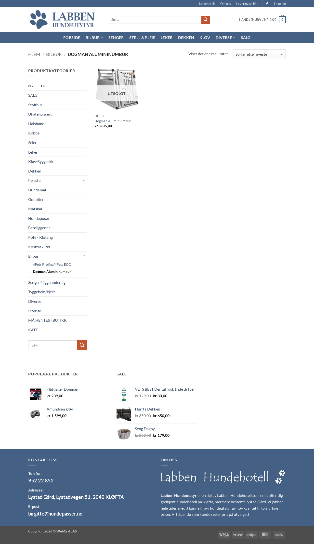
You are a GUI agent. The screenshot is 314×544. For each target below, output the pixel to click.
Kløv (204, 37)
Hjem (34, 54)
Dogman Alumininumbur (52, 271)
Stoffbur (35, 104)
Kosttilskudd (39, 246)
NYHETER (37, 85)
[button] (280, 3)
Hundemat (37, 189)
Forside (71, 37)
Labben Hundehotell (234, 495)
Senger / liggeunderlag (46, 282)
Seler (32, 142)
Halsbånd (36, 123)
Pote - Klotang (40, 237)
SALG (33, 95)
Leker (167, 37)
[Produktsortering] (259, 54)
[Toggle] (84, 180)
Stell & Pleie (142, 37)
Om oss (225, 4)
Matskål (35, 208)
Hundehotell (206, 4)
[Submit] (205, 20)
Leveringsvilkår (247, 4)
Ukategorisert (40, 114)
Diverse (226, 37)
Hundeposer (38, 218)
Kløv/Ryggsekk (40, 161)
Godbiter (36, 199)
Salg (246, 37)
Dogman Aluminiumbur (112, 121)
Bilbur (94, 37)
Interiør (34, 310)
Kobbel (34, 133)
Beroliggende (39, 227)
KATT (33, 329)
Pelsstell (35, 180)
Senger (116, 37)
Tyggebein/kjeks (41, 291)
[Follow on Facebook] (266, 4)
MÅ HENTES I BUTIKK (47, 320)
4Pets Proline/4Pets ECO (52, 264)
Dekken (186, 37)
